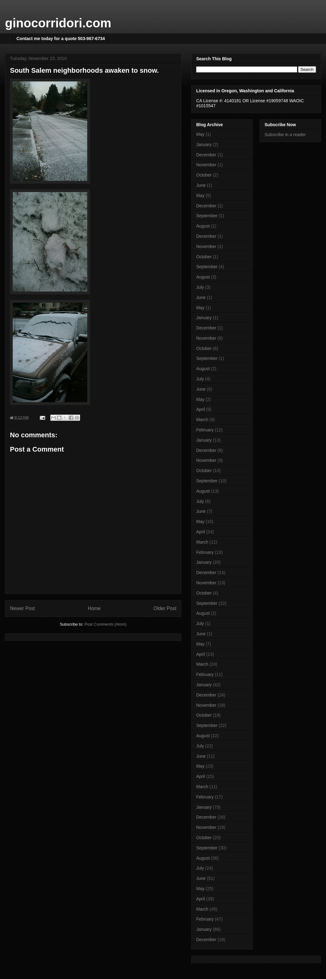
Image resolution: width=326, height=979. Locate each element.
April (200, 409)
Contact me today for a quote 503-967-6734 (60, 38)
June (201, 185)
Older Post (164, 608)
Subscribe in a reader (285, 134)
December (206, 154)
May (200, 134)
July (200, 287)
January (204, 144)
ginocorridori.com (58, 23)
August (203, 225)
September (206, 215)
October (204, 174)
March (202, 419)
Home (94, 608)
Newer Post (22, 608)
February (205, 429)
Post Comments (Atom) (105, 624)
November (206, 164)
